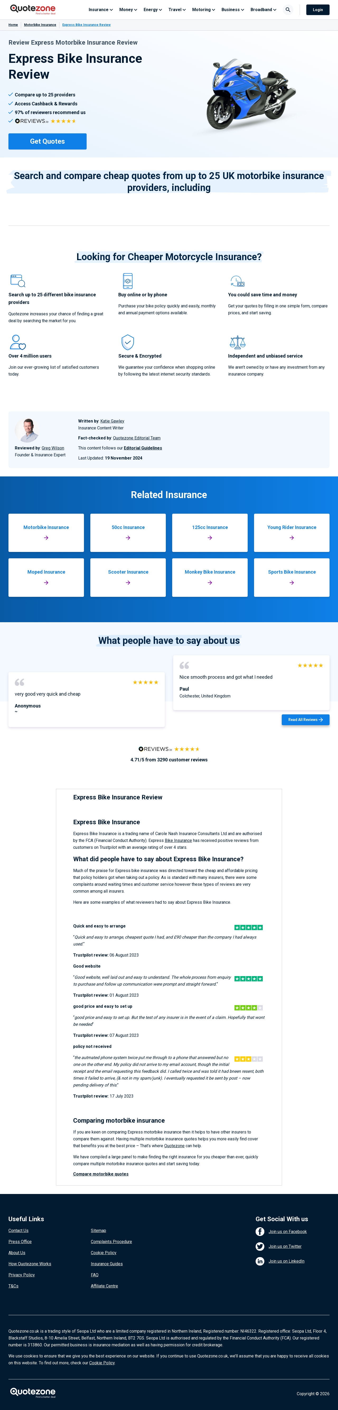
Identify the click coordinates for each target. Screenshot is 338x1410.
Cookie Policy (103, 1252)
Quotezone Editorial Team (137, 438)
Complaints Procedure (111, 1241)
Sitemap (98, 1230)
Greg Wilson (53, 448)
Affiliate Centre (104, 1286)
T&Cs (13, 1286)
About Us (16, 1252)
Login (318, 10)
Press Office (20, 1241)
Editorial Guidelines (143, 448)
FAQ (94, 1274)
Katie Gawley (112, 421)
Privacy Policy (21, 1274)
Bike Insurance (178, 840)
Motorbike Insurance (40, 25)
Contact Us (18, 1230)
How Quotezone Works (29, 1263)
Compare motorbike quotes (101, 1174)
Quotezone (174, 1145)
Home (13, 25)
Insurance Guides (107, 1263)
